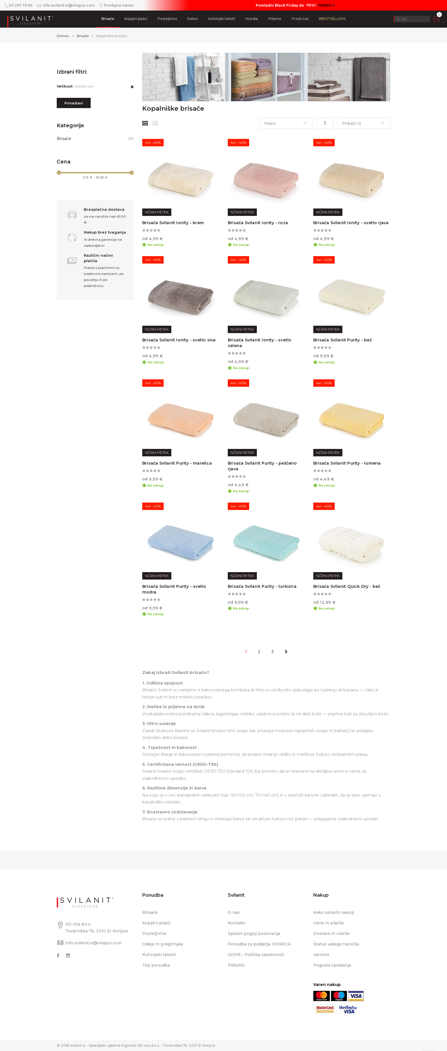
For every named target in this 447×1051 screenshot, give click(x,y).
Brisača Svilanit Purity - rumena (347, 463)
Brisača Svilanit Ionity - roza (258, 222)
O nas (234, 912)
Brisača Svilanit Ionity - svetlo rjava (351, 222)
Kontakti (236, 923)
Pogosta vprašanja (332, 965)
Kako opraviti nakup (333, 912)
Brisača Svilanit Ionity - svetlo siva (179, 340)
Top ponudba (156, 965)
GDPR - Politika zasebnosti (256, 954)
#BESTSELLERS (332, 19)
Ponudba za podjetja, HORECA (259, 944)
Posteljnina (167, 19)
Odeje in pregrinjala (162, 944)
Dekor (192, 19)
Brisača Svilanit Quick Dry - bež (346, 586)
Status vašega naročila (336, 944)
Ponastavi (73, 103)
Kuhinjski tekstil (221, 19)
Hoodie (251, 19)
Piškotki (236, 965)
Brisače (107, 19)
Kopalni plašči (136, 19)
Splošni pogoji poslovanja (254, 933)
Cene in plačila (328, 923)
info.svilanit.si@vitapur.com (93, 942)
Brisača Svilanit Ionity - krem (173, 222)
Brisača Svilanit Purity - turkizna (262, 586)
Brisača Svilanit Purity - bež (342, 340)
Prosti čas (300, 19)
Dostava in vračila (331, 933)
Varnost (321, 954)
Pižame (274, 19)
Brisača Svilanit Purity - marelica (177, 463)
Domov (63, 36)
